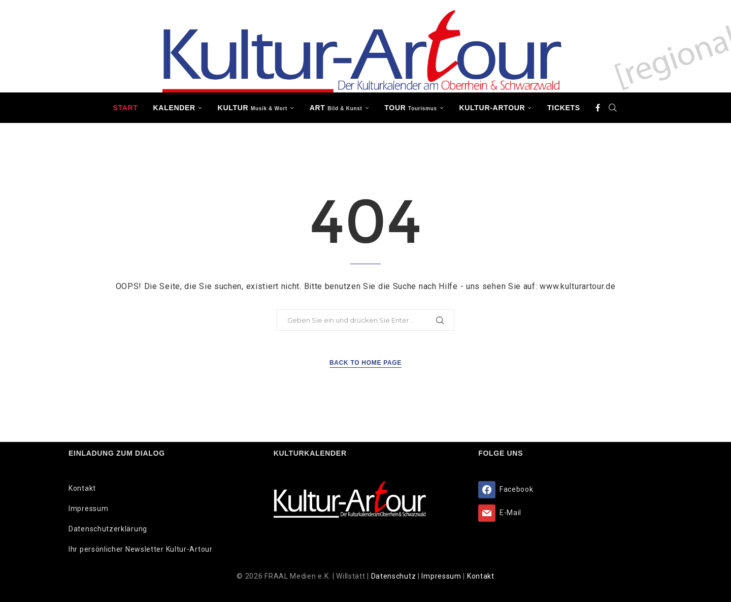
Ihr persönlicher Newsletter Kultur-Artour (141, 549)
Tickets (563, 108)
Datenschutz (394, 576)
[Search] (613, 107)
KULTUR (252, 108)
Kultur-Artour (492, 108)
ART (336, 108)
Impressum (88, 508)
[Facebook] (598, 107)
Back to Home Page (365, 362)
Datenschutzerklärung (108, 529)
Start (125, 108)
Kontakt (82, 488)
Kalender (174, 108)
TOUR (410, 108)
